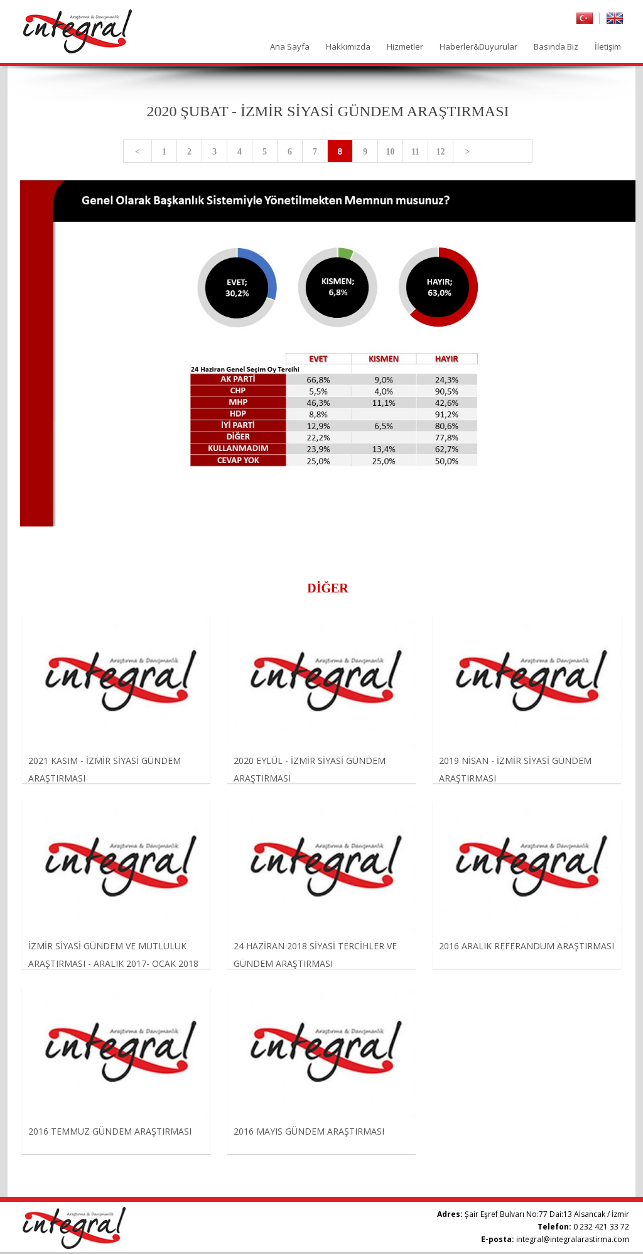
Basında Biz (556, 46)
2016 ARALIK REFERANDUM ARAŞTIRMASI (526, 946)
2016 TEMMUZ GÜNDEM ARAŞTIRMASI (110, 1131)
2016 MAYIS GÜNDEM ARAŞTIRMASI (309, 1131)
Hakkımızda (348, 46)
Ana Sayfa (290, 46)
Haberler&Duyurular (478, 46)
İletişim (608, 46)
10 (390, 151)
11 (415, 151)
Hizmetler (405, 46)
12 (440, 151)
